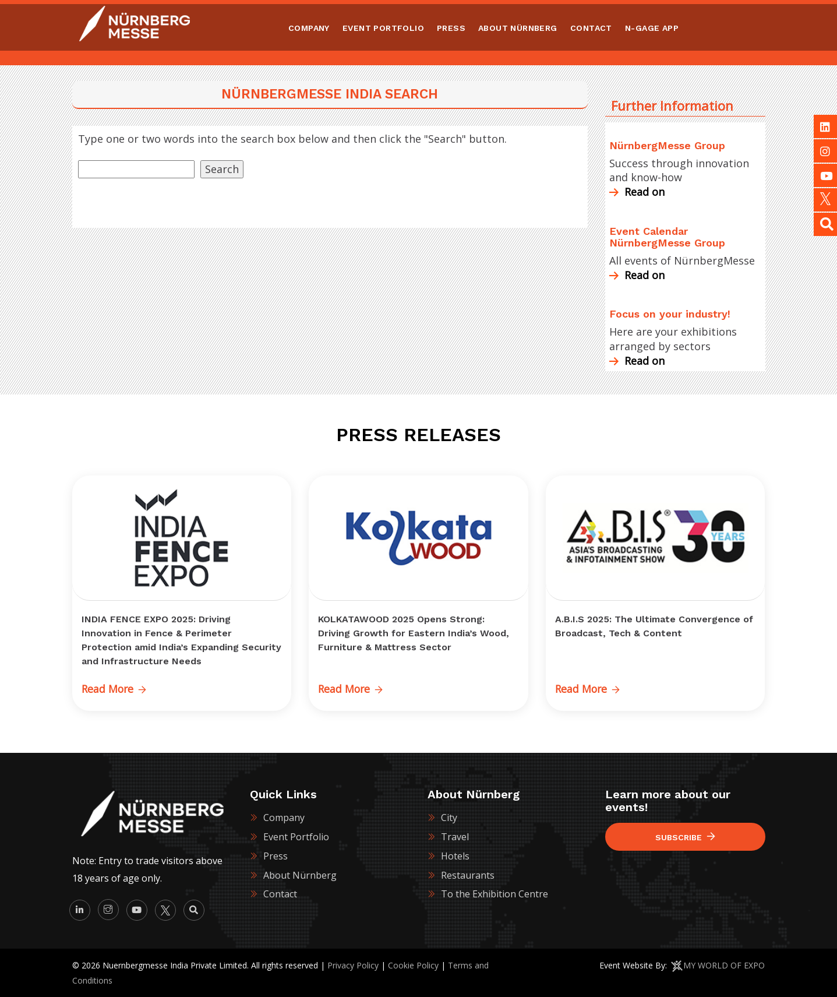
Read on (637, 192)
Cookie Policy (413, 965)
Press (275, 856)
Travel (455, 836)
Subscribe (685, 837)
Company (284, 817)
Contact (280, 893)
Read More (115, 689)
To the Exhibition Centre (494, 893)
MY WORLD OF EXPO (724, 965)
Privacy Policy (353, 965)
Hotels (455, 856)
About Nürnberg (300, 874)
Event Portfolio (296, 836)
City (449, 817)
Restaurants (468, 874)
